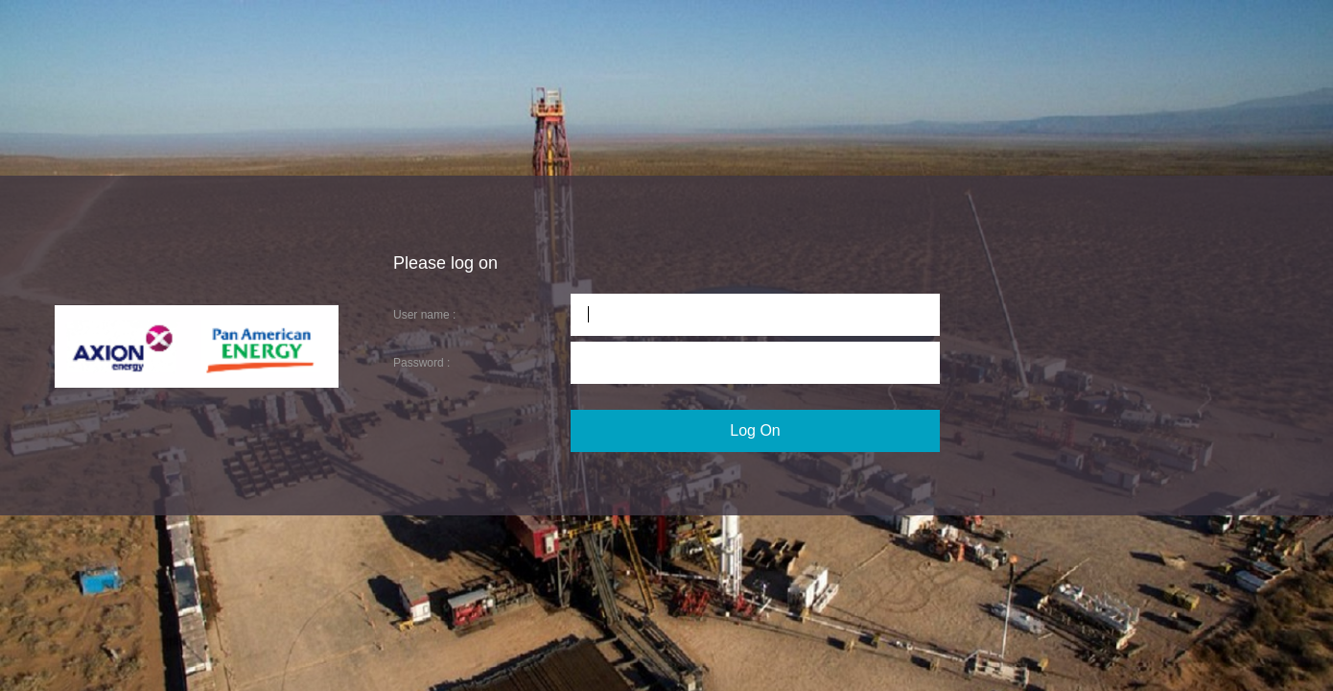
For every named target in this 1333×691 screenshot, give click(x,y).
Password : (421, 362)
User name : (424, 315)
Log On (755, 430)
